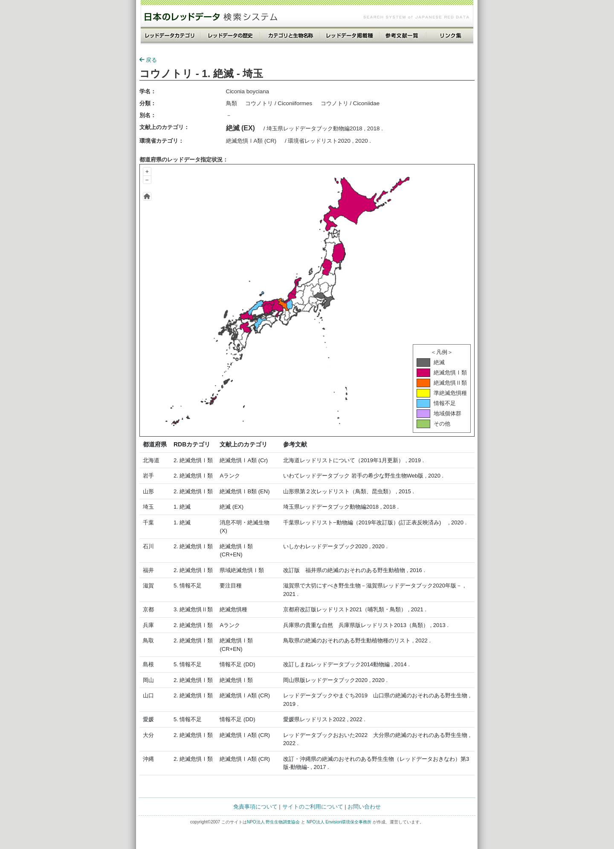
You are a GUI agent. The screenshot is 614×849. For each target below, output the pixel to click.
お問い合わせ (364, 806)
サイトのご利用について (312, 806)
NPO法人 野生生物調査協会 (273, 822)
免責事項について (255, 806)
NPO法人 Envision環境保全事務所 (339, 822)
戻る (148, 60)
